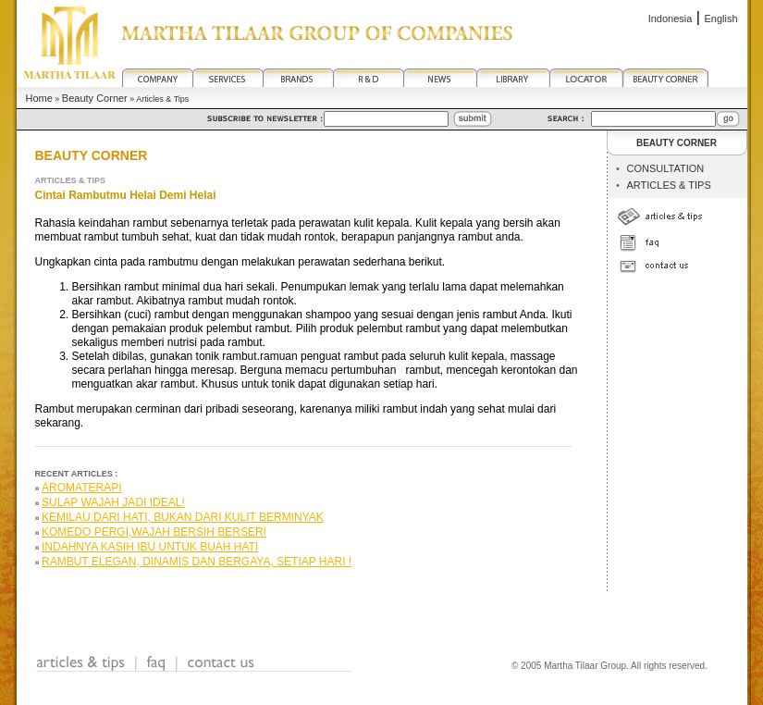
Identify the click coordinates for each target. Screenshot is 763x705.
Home (39, 98)
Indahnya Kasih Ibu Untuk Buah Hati (150, 546)
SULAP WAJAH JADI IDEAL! (113, 502)
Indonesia (670, 18)
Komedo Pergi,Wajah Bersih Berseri (154, 532)
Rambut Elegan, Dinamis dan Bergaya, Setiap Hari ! (196, 561)
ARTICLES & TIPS (668, 185)
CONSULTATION (665, 168)
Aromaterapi (81, 487)
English (720, 18)
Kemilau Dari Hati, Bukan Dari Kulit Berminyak (183, 517)
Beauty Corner (95, 98)
